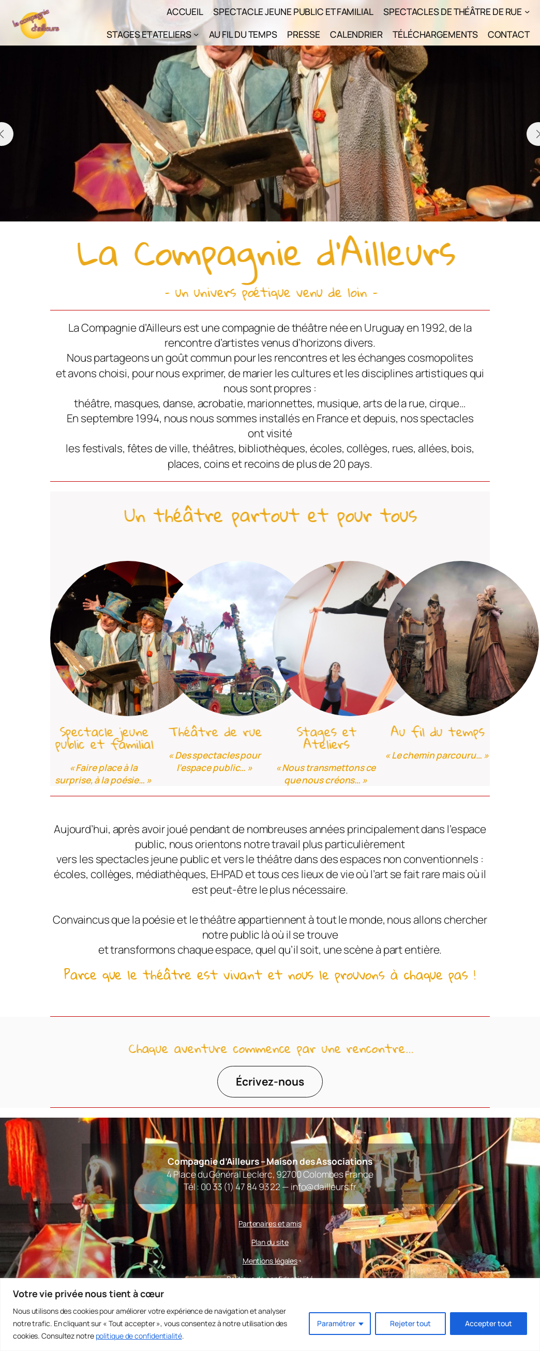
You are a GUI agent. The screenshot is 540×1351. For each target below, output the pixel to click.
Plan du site (270, 1242)
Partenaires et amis (270, 1223)
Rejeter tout (410, 1323)
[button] (253, 205)
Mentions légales (270, 1261)
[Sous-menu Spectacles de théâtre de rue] (527, 11)
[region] (270, 1314)
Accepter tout (488, 1323)
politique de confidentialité (139, 1336)
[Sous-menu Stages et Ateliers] (196, 34)
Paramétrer (336, 1323)
